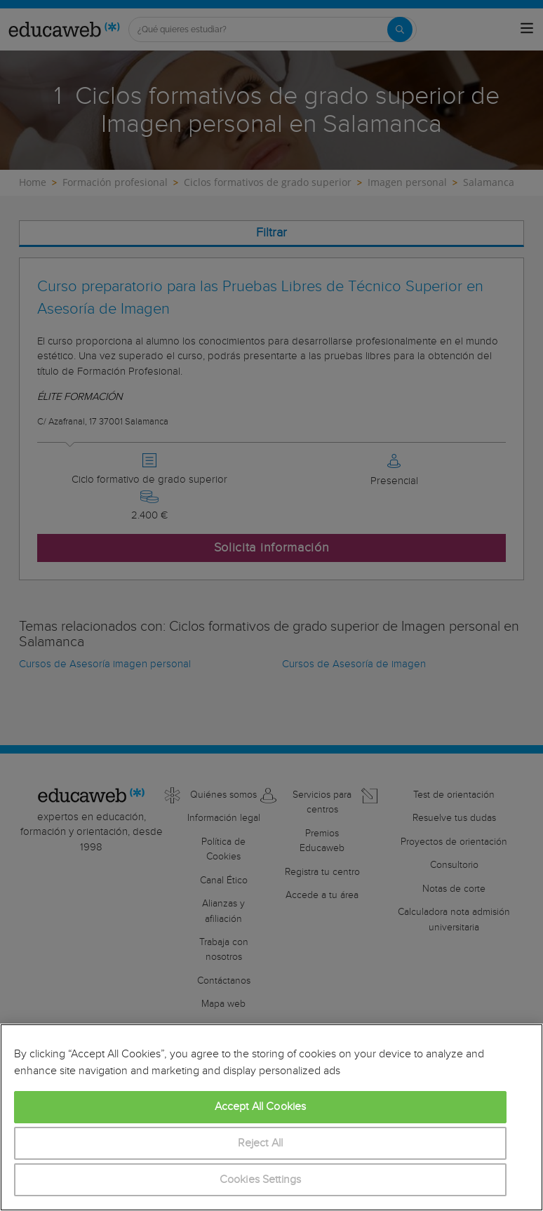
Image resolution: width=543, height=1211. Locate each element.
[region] (271, 1117)
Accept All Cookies (261, 1106)
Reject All (260, 1143)
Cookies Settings (261, 1179)
